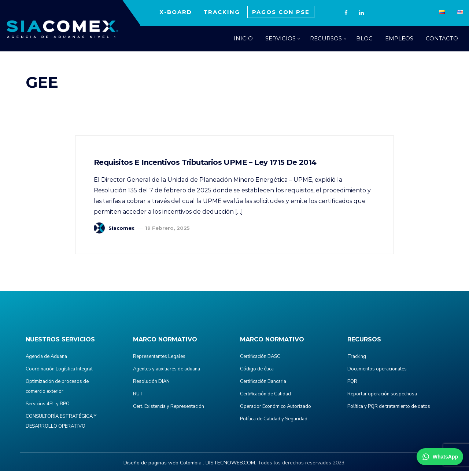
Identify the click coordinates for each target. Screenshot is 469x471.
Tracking (356, 356)
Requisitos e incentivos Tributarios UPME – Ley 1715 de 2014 (205, 162)
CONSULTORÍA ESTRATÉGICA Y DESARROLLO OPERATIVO (61, 421)
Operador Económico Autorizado (275, 406)
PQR (352, 381)
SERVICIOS (280, 38)
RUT (138, 394)
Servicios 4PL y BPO (48, 404)
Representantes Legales (159, 356)
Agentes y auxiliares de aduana (166, 369)
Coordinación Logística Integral (59, 369)
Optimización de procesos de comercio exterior (57, 386)
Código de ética (257, 369)
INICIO (243, 38)
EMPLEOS (399, 38)
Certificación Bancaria (263, 381)
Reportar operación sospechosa (382, 394)
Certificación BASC (260, 356)
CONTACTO (442, 38)
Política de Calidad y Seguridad (273, 419)
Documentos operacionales (377, 369)
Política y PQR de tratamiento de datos (388, 406)
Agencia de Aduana (46, 356)
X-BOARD (175, 11)
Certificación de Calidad (265, 394)
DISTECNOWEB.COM (230, 462)
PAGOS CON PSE (281, 11)
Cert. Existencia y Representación (168, 406)
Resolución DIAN (151, 381)
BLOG (364, 38)
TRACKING (221, 11)
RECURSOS (326, 38)
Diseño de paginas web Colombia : (163, 462)
